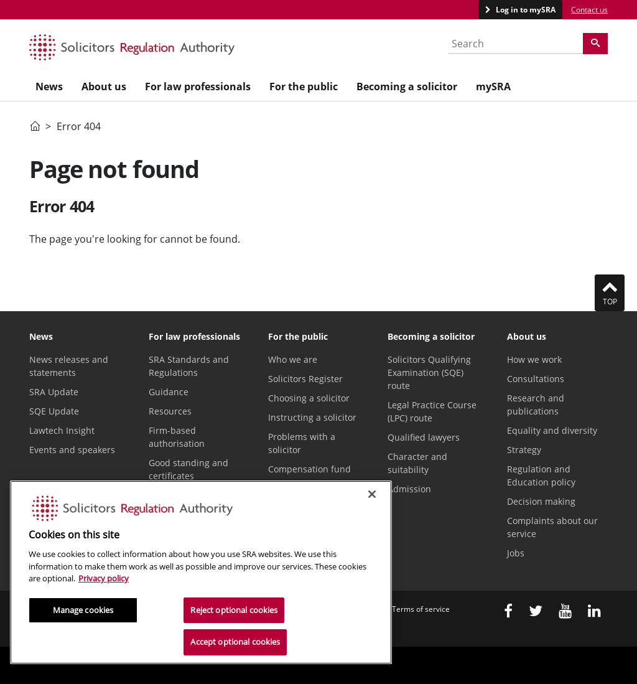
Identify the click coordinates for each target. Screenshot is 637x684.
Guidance (168, 392)
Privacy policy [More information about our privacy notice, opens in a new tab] (103, 578)
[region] (201, 572)
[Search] (595, 43)
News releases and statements (68, 366)
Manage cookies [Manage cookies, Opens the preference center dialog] (83, 610)
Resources (170, 411)
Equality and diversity (552, 430)
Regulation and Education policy (541, 475)
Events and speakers (72, 450)
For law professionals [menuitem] (198, 86)
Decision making (541, 501)
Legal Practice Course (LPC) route (432, 411)
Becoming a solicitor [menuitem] (406, 86)
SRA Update (53, 392)
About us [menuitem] (103, 86)
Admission (409, 489)
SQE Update (54, 411)
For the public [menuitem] (303, 86)
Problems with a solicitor (301, 443)
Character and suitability (417, 463)
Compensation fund (309, 469)
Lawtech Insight (62, 430)
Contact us (589, 9)
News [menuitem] (49, 86)
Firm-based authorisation (177, 436)
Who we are (292, 359)
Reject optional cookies (233, 610)
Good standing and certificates (188, 469)
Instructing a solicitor (312, 417)
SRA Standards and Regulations (189, 366)
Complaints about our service (552, 527)
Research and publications (535, 404)
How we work (534, 359)
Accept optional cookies (235, 641)
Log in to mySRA (525, 9)
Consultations (535, 379)
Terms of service (421, 609)
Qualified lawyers (424, 437)
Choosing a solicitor (309, 398)
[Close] (372, 494)
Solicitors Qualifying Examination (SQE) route (429, 372)
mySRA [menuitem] (493, 86)
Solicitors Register (305, 379)
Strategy (524, 450)
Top (610, 292)
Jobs (515, 553)
